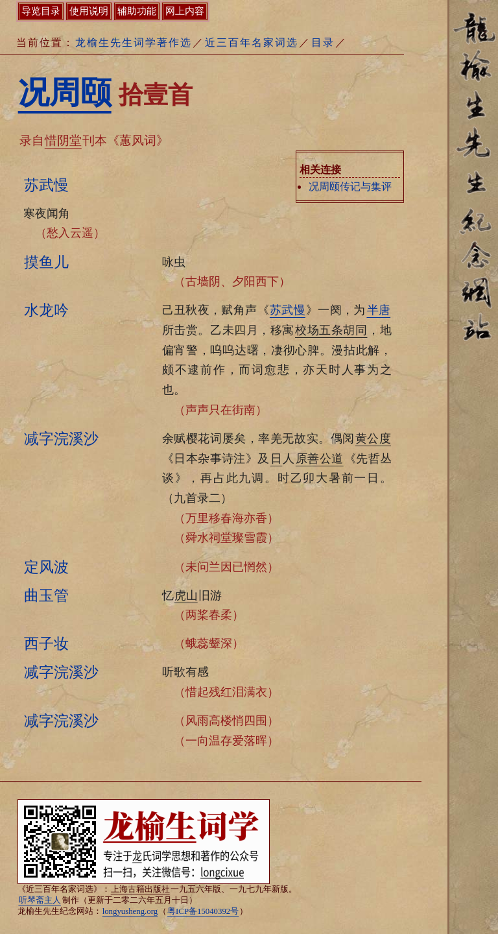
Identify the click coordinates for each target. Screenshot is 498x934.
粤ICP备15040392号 (203, 911)
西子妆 (46, 643)
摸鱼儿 (46, 262)
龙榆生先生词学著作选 (133, 42)
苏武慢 (46, 184)
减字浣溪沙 (61, 438)
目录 (323, 42)
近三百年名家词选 (251, 42)
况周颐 (65, 92)
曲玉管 (46, 595)
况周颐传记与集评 (350, 186)
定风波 (46, 566)
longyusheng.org (130, 911)
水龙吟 (46, 310)
